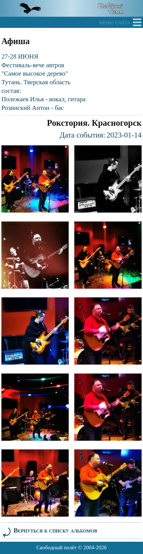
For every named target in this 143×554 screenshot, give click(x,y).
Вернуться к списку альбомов (49, 530)
